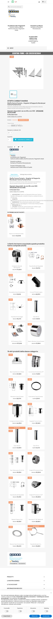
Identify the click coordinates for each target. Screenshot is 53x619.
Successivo (22, 563)
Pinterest (22, 146)
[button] (51, 593)
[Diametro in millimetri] (10, 132)
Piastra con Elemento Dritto (16, 233)
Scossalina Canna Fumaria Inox (17, 292)
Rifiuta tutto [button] (35, 616)
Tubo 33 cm (36, 445)
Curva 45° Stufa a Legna (36, 292)
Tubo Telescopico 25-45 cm (17, 470)
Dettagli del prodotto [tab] (26, 174)
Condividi (14, 146)
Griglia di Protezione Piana (36, 470)
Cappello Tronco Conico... (36, 421)
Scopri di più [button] (7, 616)
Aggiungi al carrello (23, 140)
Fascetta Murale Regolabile (36, 266)
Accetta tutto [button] (46, 616)
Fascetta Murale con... (36, 544)
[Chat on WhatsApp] (13, 1)
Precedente (13, 563)
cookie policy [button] (23, 598)
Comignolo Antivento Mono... (17, 421)
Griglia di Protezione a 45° (36, 495)
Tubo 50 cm (36, 316)
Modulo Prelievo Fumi (17, 519)
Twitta (18, 146)
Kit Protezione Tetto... (17, 341)
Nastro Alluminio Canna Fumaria (36, 341)
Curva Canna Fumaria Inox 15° (36, 372)
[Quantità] (9, 139)
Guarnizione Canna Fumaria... (36, 396)
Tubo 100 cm (17, 445)
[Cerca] (15, 6)
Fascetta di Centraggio (17, 316)
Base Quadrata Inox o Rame (17, 372)
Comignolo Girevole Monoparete (17, 266)
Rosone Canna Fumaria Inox (17, 544)
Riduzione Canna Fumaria (16, 396)
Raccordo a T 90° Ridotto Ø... (36, 519)
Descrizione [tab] (14, 174)
